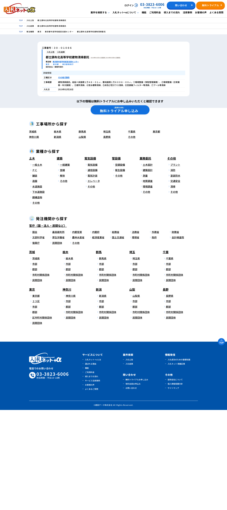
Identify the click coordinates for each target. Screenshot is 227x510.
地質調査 (148, 281)
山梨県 (82, 237)
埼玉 (132, 352)
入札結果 (129, 463)
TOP (221, 442)
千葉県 (131, 231)
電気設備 (90, 258)
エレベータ (94, 281)
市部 (34, 364)
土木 (32, 258)
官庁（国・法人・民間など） (48, 326)
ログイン (129, 5)
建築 (60, 258)
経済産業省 (98, 337)
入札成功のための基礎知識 (179, 459)
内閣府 (95, 332)
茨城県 (32, 231)
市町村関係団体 (41, 375)
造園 (34, 281)
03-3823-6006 (52, 475)
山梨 (132, 389)
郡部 (34, 369)
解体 (62, 275)
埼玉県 (107, 231)
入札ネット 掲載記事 (176, 463)
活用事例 (187, 12)
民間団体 (57, 343)
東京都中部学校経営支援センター (66, 61)
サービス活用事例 (92, 480)
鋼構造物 (37, 297)
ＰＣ (34, 270)
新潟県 (57, 237)
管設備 (116, 258)
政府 (154, 337)
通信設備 (92, 270)
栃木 (65, 352)
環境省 (135, 337)
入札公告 (129, 459)
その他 (131, 237)
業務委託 (145, 258)
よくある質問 (216, 12)
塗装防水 (175, 275)
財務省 (175, 332)
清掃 (172, 286)
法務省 (135, 332)
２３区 (36, 401)
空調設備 (120, 265)
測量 (145, 275)
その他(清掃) (64, 77)
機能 (144, 12)
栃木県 (57, 231)
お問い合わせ (131, 488)
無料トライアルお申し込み (137, 479)
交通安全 (175, 281)
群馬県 (82, 231)
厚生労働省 (58, 337)
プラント (175, 265)
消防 (172, 270)
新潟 (99, 389)
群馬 (99, 352)
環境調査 (148, 286)
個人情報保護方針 (175, 483)
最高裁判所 (58, 332)
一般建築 (65, 265)
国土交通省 (118, 337)
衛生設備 (120, 270)
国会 (34, 332)
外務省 (155, 332)
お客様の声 (201, 12)
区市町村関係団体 (41, 417)
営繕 (62, 270)
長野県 (107, 237)
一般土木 (37, 265)
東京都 (156, 231)
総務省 (115, 332)
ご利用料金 (155, 12)
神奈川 (67, 389)
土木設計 (148, 265)
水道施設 (37, 286)
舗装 (34, 275)
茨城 (32, 352)
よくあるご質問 (91, 489)
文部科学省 (38, 337)
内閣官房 (77, 332)
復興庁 (36, 343)
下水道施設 (38, 292)
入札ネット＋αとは (93, 459)
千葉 (166, 352)
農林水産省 (78, 337)
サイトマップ (173, 488)
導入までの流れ (172, 12)
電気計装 (92, 275)
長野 (166, 389)
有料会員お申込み (133, 483)
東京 (32, 389)
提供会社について (175, 479)
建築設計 (148, 270)
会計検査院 (178, 337)
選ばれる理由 (90, 463)
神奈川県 (34, 237)
